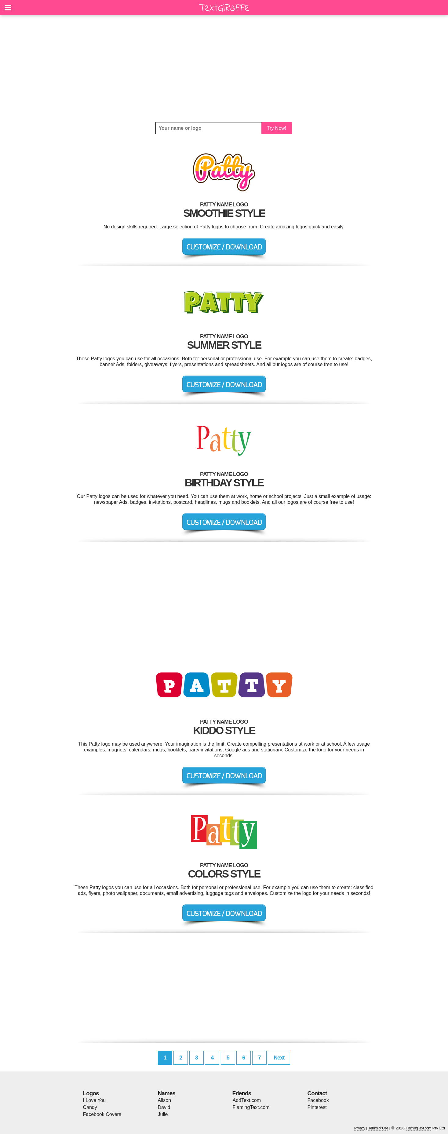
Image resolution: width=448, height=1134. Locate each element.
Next (279, 1058)
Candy (90, 1107)
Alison (164, 1100)
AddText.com (247, 1100)
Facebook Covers (102, 1114)
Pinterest (317, 1107)
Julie (163, 1114)
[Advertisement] (224, 68)
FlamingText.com (251, 1107)
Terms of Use (378, 1128)
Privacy (359, 1128)
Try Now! (276, 128)
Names (166, 1093)
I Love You (94, 1100)
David (164, 1107)
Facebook (318, 1100)
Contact (317, 1093)
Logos (91, 1093)
